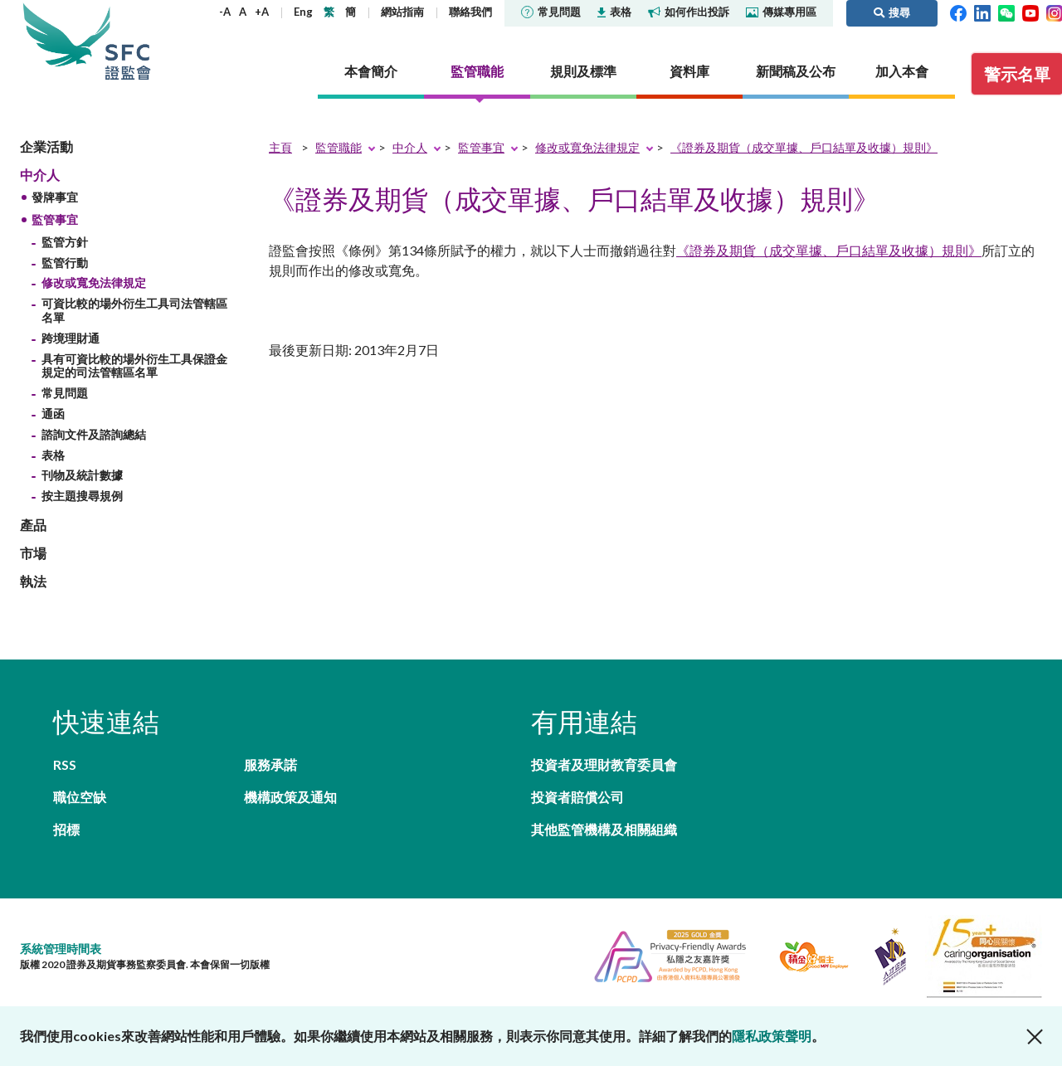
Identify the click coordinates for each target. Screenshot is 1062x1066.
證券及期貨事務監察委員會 (128, 41)
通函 (53, 413)
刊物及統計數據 (82, 475)
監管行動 (64, 263)
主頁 (280, 147)
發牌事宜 (55, 197)
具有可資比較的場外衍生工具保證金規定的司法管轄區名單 (134, 366)
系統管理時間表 (60, 949)
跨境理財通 (70, 338)
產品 (33, 525)
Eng (303, 11)
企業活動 (46, 146)
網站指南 (402, 11)
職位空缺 (79, 797)
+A (262, 11)
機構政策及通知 (290, 797)
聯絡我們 (470, 11)
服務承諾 (270, 764)
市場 (33, 553)
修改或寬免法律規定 (93, 282)
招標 (66, 829)
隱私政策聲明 (771, 1036)
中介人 (40, 175)
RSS (64, 764)
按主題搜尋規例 (82, 496)
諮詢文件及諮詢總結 (93, 434)
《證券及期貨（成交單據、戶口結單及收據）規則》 (804, 147)
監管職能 (338, 147)
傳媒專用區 (781, 11)
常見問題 (551, 11)
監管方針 (64, 242)
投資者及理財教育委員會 (604, 764)
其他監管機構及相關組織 (604, 829)
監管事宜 (55, 219)
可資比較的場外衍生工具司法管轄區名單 (134, 310)
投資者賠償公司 (577, 797)
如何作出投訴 (688, 11)
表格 (614, 11)
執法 (33, 581)
